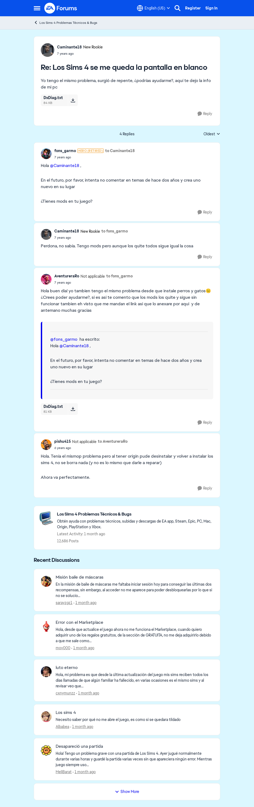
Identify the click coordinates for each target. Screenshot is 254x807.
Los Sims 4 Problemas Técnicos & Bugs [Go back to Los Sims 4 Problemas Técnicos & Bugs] (65, 22)
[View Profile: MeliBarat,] (46, 750)
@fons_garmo (63, 339)
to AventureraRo (113, 441)
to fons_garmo (114, 231)
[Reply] (204, 113)
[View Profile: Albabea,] (46, 716)
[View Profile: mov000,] (46, 626)
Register (193, 8)
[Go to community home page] (60, 8)
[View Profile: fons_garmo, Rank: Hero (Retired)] (46, 153)
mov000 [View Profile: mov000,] (63, 647)
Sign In (211, 8)
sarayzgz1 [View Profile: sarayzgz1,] (64, 602)
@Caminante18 (64, 165)
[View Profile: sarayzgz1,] (46, 581)
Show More (127, 791)
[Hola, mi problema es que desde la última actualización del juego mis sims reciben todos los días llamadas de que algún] (134, 680)
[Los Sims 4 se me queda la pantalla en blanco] (80, 53)
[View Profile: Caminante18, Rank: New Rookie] (47, 50)
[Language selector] (153, 8)
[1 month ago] (84, 603)
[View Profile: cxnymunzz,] (46, 671)
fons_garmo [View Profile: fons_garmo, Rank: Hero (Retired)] (65, 150)
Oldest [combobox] (211, 134)
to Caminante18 (120, 150)
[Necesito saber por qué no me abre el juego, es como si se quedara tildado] (134, 720)
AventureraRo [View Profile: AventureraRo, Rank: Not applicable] (66, 276)
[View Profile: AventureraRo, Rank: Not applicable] (46, 279)
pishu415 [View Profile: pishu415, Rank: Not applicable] (62, 441)
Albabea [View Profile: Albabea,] (62, 726)
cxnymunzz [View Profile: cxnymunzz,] (65, 692)
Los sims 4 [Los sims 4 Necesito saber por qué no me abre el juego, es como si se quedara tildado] (66, 712)
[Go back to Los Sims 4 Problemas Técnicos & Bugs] (136, 514)
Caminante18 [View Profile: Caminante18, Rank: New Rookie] (69, 47)
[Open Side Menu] (37, 8)
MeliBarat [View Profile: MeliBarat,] (64, 771)
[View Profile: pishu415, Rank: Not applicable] (46, 444)
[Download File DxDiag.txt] (73, 100)
